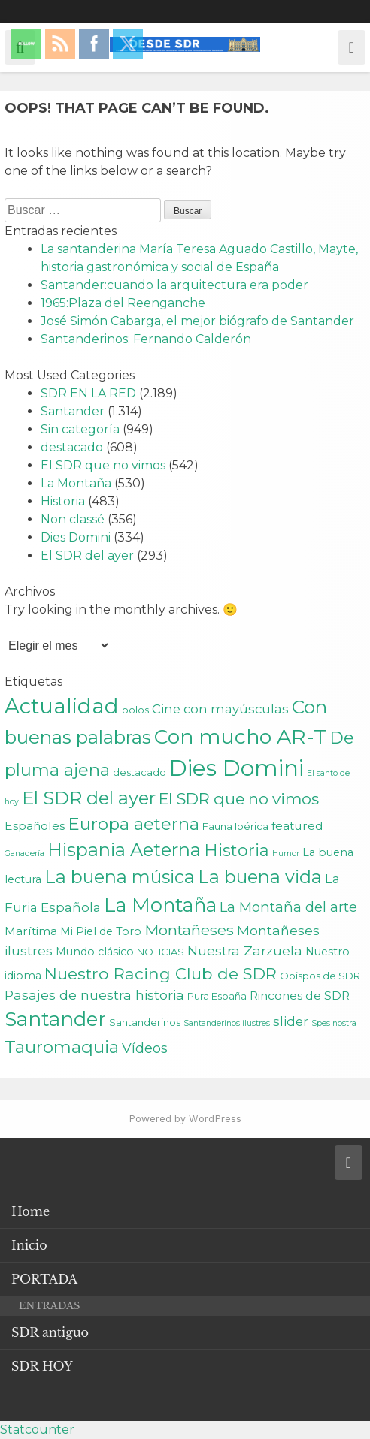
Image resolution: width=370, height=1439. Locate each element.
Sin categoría (80, 429)
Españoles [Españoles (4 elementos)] (35, 826)
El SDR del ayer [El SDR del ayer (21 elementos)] (89, 798)
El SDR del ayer (87, 555)
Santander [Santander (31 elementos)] (55, 1019)
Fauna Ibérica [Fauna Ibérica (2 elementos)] (235, 826)
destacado (72, 447)
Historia (63, 501)
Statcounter (37, 1429)
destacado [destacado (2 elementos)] (139, 772)
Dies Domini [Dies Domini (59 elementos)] (236, 768)
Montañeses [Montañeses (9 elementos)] (189, 930)
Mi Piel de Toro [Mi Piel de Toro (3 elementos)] (100, 931)
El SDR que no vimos (103, 465)
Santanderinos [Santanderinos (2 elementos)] (144, 1022)
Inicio (29, 1245)
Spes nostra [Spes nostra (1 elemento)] (333, 1023)
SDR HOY (42, 1366)
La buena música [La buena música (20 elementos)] (119, 877)
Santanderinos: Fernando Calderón (146, 339)
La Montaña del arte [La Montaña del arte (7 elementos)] (288, 907)
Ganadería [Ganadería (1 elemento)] (24, 853)
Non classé (73, 519)
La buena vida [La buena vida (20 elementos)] (260, 877)
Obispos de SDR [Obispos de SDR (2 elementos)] (320, 976)
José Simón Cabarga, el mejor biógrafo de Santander (197, 321)
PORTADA (44, 1279)
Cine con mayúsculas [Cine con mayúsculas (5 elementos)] (220, 708)
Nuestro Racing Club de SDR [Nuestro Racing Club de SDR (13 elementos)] (160, 973)
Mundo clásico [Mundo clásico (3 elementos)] (95, 951)
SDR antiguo (50, 1332)
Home (30, 1211)
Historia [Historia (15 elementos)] (236, 850)
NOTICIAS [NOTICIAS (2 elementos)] (160, 952)
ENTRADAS (49, 1305)
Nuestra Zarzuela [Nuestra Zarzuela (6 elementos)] (244, 950)
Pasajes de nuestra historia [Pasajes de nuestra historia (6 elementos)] (94, 995)
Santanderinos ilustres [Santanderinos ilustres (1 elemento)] (226, 1023)
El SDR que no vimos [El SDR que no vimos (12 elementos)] (239, 798)
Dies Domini (76, 537)
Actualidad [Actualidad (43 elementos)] (62, 706)
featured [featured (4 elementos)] (297, 826)
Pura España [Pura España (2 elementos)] (217, 996)
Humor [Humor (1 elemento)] (285, 853)
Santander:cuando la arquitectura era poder (174, 285)
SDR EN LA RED (88, 393)
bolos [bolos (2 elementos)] (135, 710)
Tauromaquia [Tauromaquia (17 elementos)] (62, 1046)
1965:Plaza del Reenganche (123, 303)
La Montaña (76, 483)
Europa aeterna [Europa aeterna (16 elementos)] (133, 823)
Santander (73, 411)
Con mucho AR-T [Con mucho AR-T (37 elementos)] (240, 736)
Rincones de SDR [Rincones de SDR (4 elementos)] (300, 995)
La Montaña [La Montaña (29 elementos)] (160, 904)
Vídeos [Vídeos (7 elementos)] (145, 1048)
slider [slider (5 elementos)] (290, 1021)
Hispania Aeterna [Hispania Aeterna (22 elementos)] (124, 850)
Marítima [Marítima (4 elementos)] (31, 931)
